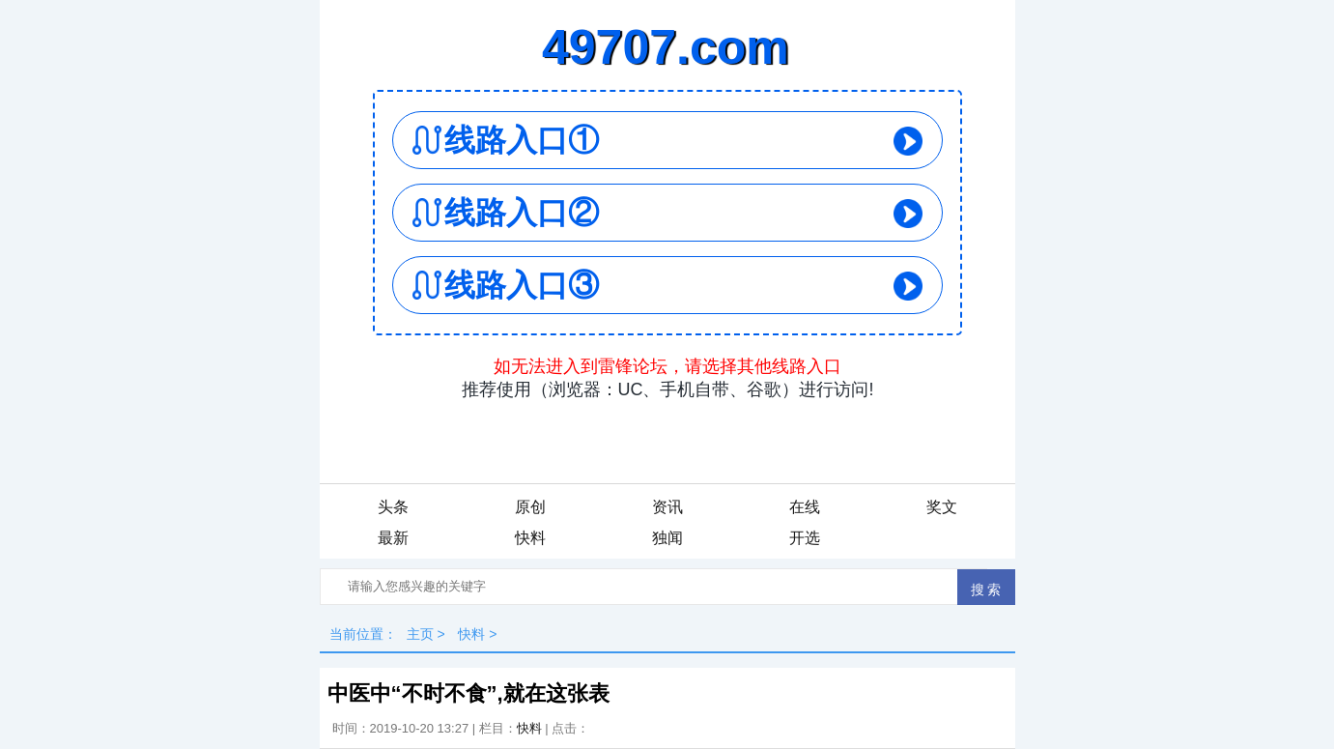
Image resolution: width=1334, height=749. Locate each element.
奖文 (941, 507)
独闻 (667, 538)
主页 (420, 634)
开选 (804, 538)
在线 (804, 507)
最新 (393, 538)
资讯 (667, 507)
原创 (530, 507)
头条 (393, 507)
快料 (530, 538)
